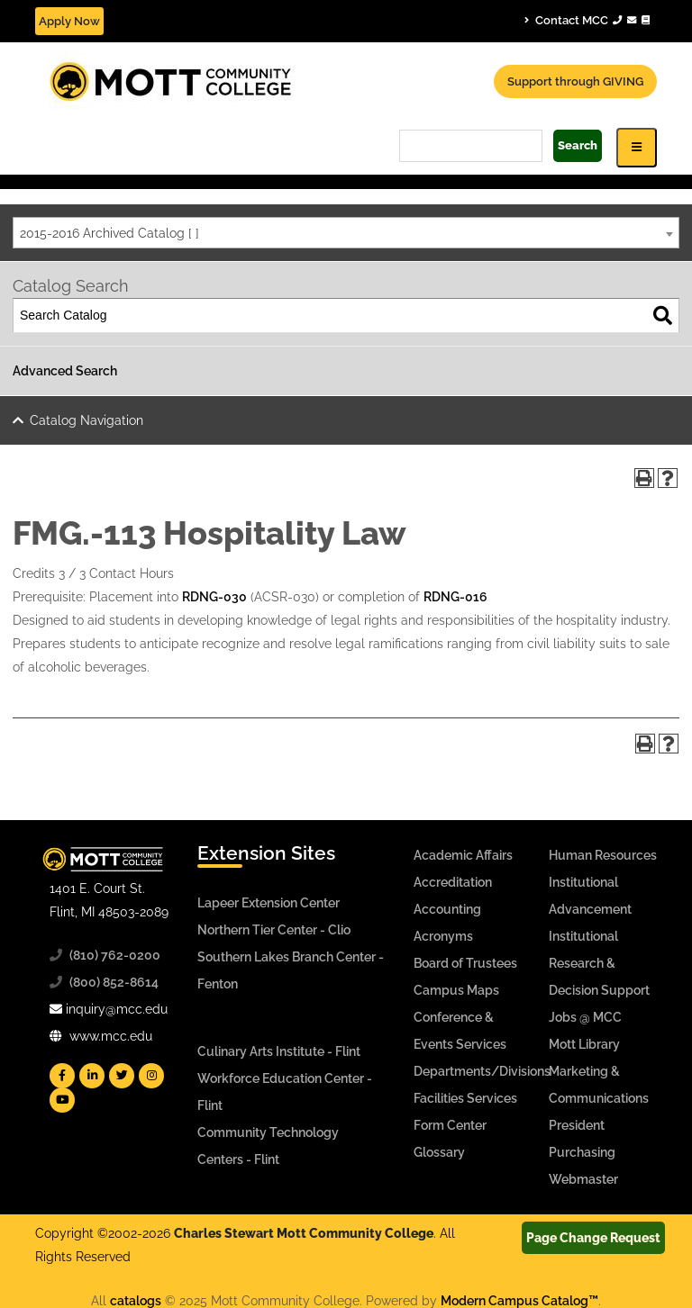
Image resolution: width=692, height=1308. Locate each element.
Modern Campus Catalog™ (519, 1301)
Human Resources (603, 855)
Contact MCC (587, 20)
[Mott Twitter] (121, 1075)
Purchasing (582, 1152)
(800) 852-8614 (114, 982)
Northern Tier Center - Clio (274, 930)
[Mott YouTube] (62, 1100)
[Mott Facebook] (62, 1075)
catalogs (135, 1301)
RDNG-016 (455, 597)
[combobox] (346, 232)
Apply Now (69, 21)
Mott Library (584, 1044)
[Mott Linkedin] (92, 1075)
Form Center (450, 1125)
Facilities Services (465, 1098)
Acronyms (443, 936)
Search (577, 145)
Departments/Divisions (482, 1071)
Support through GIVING (575, 81)
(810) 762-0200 (114, 955)
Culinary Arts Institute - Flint (278, 1051)
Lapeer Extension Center (268, 903)
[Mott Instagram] (151, 1075)
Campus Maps (456, 990)
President (577, 1125)
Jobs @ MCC (585, 1017)
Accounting (447, 909)
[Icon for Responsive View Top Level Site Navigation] (636, 147)
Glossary (439, 1152)
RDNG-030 (214, 597)
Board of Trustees (465, 963)
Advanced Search (65, 371)
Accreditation (453, 882)
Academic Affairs (463, 855)
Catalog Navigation (86, 420)
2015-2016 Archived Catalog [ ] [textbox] (109, 233)
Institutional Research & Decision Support (599, 963)
